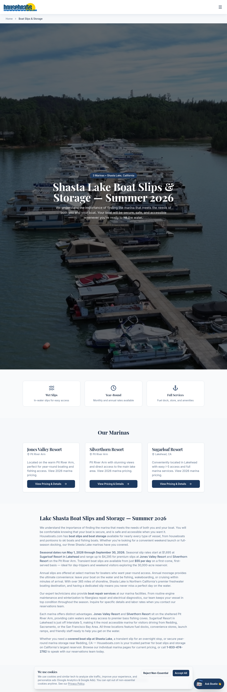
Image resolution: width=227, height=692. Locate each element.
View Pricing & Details (51, 483)
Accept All (181, 672)
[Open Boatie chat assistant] (209, 684)
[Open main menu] (220, 7)
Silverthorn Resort (138, 614)
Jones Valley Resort (153, 556)
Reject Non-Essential (155, 672)
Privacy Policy (76, 683)
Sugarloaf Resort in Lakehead (59, 556)
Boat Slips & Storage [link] (30, 18)
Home (9, 18)
